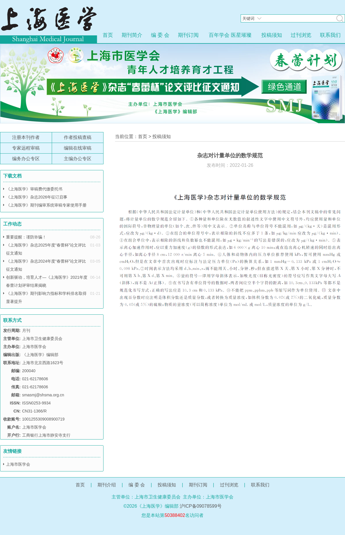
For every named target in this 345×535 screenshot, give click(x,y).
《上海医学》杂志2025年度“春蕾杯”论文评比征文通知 (46, 249)
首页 (108, 35)
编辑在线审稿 (77, 148)
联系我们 (330, 35)
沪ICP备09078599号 (201, 506)
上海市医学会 (18, 464)
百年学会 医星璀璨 (230, 35)
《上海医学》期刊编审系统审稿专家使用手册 (46, 205)
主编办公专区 (77, 158)
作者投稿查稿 (77, 137)
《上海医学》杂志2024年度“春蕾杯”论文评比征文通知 (46, 265)
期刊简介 (132, 35)
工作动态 (12, 223)
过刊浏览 (301, 35)
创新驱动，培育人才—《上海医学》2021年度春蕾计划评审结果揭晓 (46, 281)
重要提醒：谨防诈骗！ (26, 237)
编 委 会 (160, 35)
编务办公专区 (26, 158)
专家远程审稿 (26, 148)
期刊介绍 (106, 484)
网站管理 (172, 524)
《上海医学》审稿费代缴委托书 (34, 189)
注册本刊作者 (26, 137)
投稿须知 (271, 35)
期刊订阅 (188, 35)
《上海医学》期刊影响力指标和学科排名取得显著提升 (46, 297)
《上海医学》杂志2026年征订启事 (36, 197)
